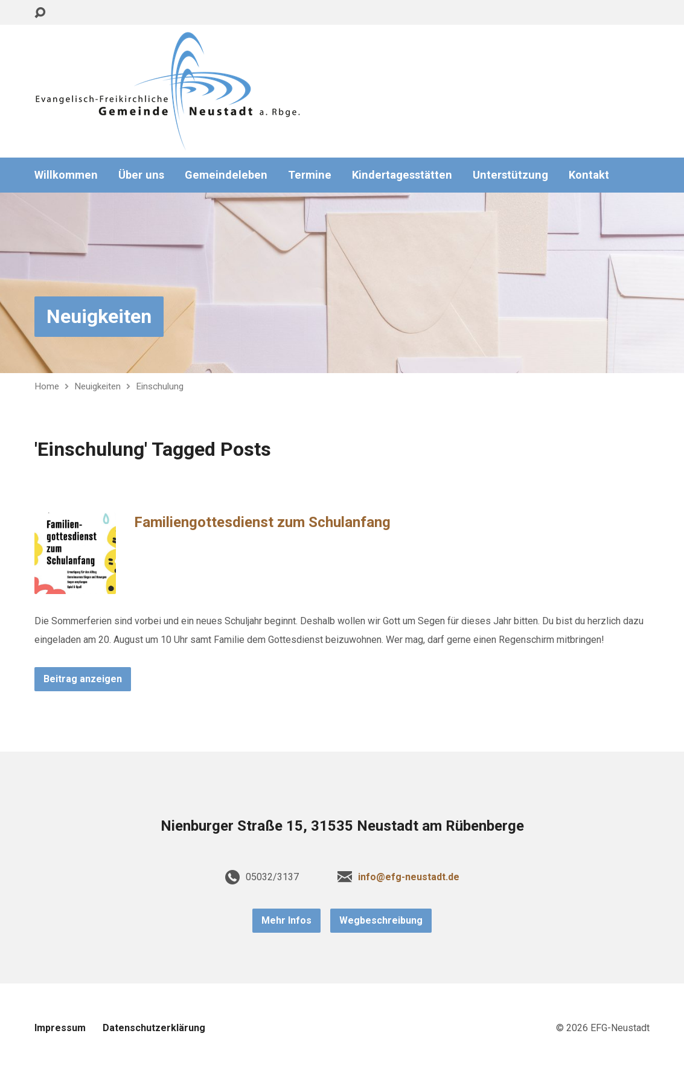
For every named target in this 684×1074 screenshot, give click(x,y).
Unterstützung (510, 175)
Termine (309, 175)
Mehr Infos (286, 920)
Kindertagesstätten (402, 175)
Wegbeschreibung (381, 920)
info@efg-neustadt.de (408, 877)
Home (46, 386)
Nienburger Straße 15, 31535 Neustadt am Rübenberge (342, 825)
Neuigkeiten (99, 316)
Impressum (60, 1028)
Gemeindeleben (226, 175)
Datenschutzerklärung (154, 1028)
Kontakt (589, 175)
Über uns (141, 175)
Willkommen (66, 175)
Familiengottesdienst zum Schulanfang (262, 522)
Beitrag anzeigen (82, 679)
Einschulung (160, 386)
